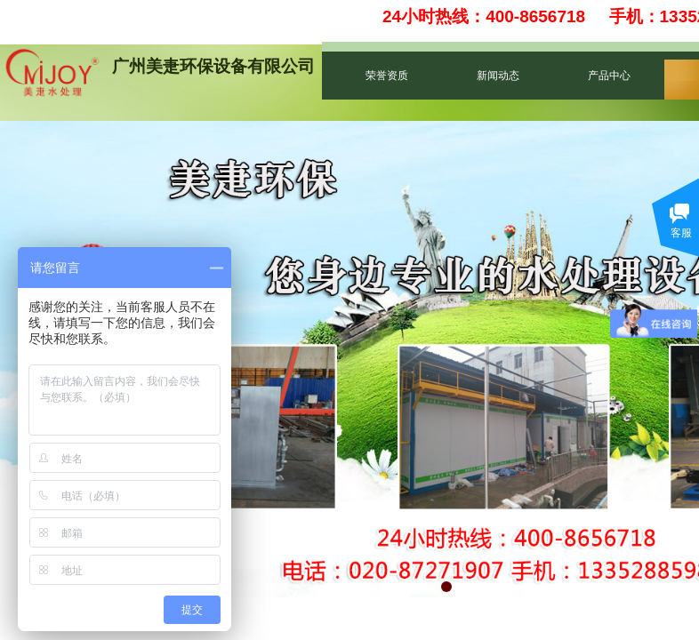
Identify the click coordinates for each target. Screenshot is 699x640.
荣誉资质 (387, 75)
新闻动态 (498, 75)
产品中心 (609, 75)
